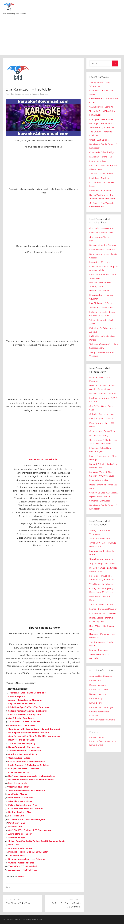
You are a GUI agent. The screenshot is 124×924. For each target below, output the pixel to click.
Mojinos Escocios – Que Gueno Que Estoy (28, 852)
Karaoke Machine (97, 685)
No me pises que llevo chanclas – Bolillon (28, 732)
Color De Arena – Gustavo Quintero (25, 808)
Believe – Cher (15, 826)
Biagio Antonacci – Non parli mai (24, 747)
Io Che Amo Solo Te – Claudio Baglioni (26, 819)
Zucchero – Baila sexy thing (21, 743)
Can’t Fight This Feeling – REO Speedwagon (29, 830)
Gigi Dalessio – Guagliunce (21, 718)
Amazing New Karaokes (100, 676)
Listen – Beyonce (16, 696)
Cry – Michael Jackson (19, 772)
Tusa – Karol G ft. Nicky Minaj (22, 866)
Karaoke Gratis (96, 745)
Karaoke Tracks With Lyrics (101, 707)
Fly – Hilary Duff (16, 816)
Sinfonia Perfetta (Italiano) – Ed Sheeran (27, 711)
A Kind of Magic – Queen (20, 834)
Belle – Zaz (13, 844)
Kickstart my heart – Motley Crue (24, 714)
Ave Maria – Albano (17, 794)
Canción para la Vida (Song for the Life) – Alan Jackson (34, 736)
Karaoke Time (95, 703)
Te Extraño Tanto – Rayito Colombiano (27, 693)
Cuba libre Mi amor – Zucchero (23, 768)
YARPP (21, 876)
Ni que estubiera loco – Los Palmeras (26, 859)
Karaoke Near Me (97, 694)
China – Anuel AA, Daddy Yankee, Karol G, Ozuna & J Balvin (36, 841)
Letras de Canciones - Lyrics (102, 741)
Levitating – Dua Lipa (99, 178)
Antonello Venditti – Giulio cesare (24, 750)
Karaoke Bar (95, 680)
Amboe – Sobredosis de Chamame (25, 700)
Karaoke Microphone (99, 689)
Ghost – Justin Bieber (99, 140)
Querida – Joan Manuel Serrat (23, 754)
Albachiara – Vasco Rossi (20, 801)
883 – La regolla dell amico (21, 703)
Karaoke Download (40, 94)
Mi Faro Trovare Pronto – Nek (22, 805)
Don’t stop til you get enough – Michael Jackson (31, 776)
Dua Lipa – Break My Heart (101, 119)
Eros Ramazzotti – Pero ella (21, 725)
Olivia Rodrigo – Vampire (101, 107)
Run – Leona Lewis (17, 783)
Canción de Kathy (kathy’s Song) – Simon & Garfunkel (34, 729)
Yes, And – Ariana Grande (101, 173)
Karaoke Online (96, 737)
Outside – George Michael (21, 863)
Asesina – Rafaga (16, 837)
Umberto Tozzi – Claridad (20, 848)
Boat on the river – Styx (19, 812)
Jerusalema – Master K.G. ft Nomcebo (26, 790)
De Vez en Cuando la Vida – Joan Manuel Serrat (31, 779)
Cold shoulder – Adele (19, 758)
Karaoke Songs (96, 698)
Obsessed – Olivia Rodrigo (101, 152)
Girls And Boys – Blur (18, 787)
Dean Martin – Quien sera (20, 797)
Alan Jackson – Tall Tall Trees (22, 870)
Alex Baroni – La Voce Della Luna (24, 721)
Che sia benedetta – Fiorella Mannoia (26, 761)
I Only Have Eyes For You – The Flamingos (28, 707)
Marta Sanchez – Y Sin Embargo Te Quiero (28, 765)
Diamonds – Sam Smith (100, 190)
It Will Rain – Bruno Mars (100, 157)
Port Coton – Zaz (16, 823)
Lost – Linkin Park (97, 161)
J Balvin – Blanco (16, 855)
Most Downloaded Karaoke (102, 720)
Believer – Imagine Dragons (21, 740)
